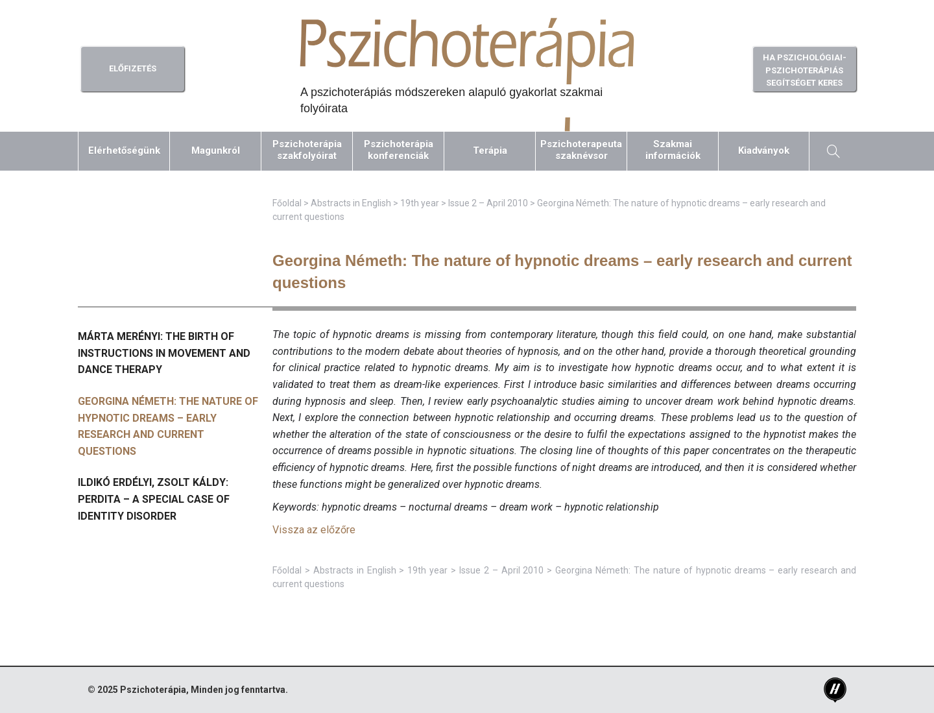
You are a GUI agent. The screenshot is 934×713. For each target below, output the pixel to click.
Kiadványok (763, 150)
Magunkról (215, 150)
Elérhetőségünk (124, 150)
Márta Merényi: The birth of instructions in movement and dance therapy (164, 353)
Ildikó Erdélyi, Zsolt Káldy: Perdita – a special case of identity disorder (154, 499)
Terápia (490, 150)
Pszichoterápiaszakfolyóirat (307, 150)
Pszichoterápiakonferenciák (398, 150)
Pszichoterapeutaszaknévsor (581, 150)
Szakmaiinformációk (672, 150)
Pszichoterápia (153, 689)
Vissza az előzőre (313, 530)
